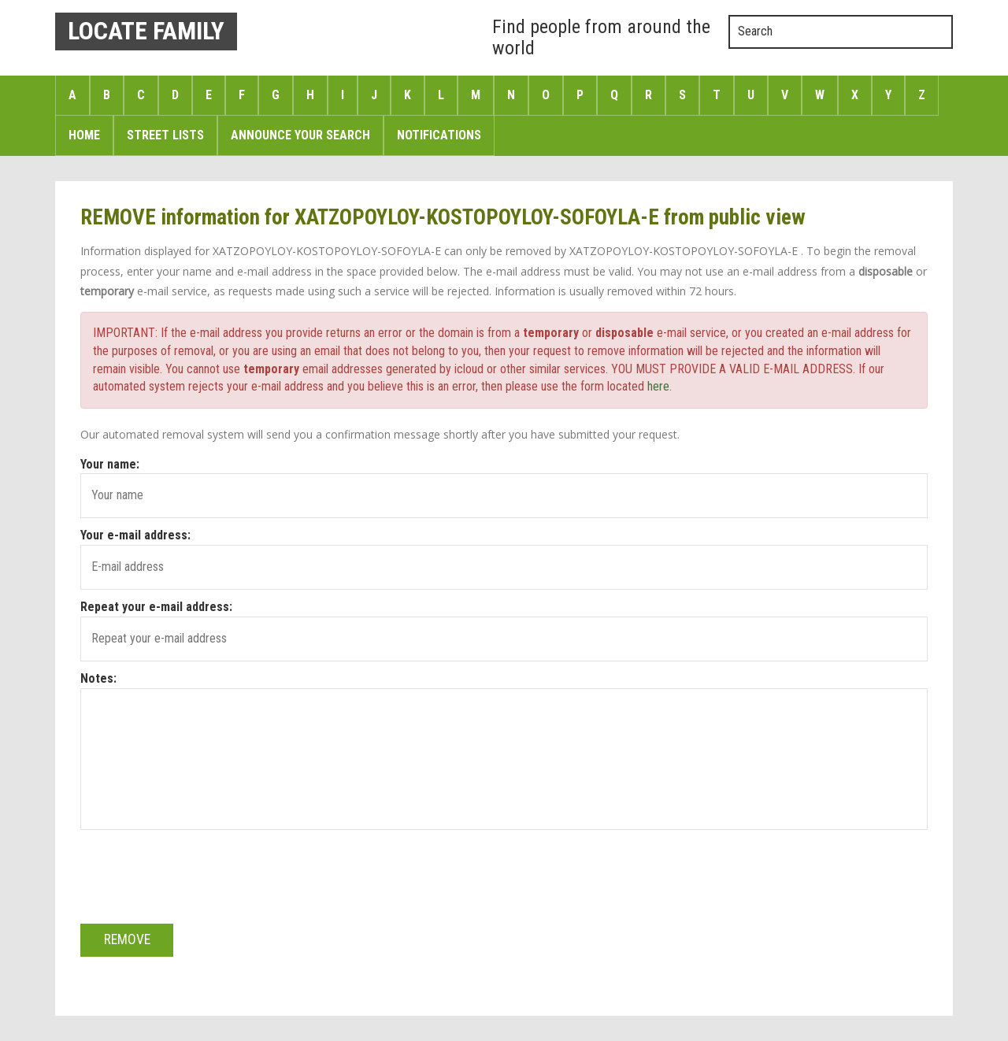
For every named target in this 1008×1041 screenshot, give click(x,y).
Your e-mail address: (135, 535)
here (658, 386)
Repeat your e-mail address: (156, 606)
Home (84, 135)
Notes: (98, 678)
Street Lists (165, 135)
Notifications (439, 135)
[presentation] (200, 867)
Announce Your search (300, 135)
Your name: (109, 464)
